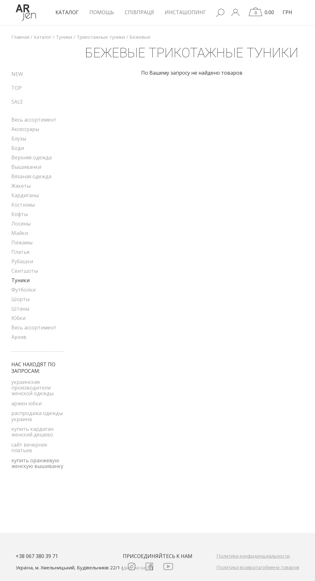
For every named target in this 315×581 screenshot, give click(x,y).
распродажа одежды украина (37, 416)
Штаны (20, 308)
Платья (20, 251)
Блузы (18, 138)
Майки (19, 233)
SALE (17, 101)
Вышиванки (26, 166)
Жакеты (21, 185)
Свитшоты (24, 270)
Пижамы (21, 242)
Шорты (20, 299)
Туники (20, 280)
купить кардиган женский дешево (32, 431)
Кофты (19, 214)
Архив (18, 336)
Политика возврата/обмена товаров (257, 567)
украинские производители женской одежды (32, 388)
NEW (17, 74)
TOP (16, 87)
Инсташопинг (185, 12)
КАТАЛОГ (67, 12)
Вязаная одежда (31, 176)
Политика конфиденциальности (253, 556)
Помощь (101, 12)
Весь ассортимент (33, 119)
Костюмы (23, 204)
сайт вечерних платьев (29, 447)
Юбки (18, 318)
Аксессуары (25, 129)
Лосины (21, 223)
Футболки (23, 289)
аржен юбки (26, 403)
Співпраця (139, 12)
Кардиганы (25, 195)
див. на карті (137, 567)
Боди (17, 148)
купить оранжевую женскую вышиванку (37, 463)
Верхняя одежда (31, 157)
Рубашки (22, 261)
